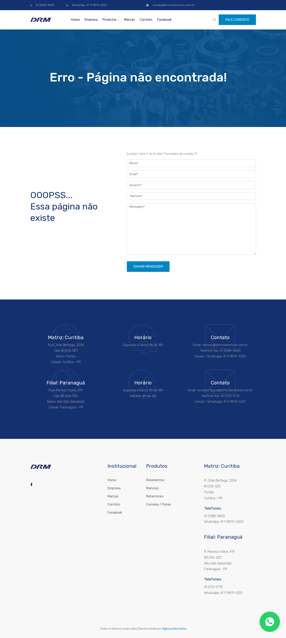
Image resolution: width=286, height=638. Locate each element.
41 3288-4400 (42, 5)
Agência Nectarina (174, 628)
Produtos (110, 20)
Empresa (91, 20)
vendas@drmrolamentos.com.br (170, 5)
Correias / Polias (158, 504)
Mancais (152, 488)
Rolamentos (155, 480)
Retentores (154, 496)
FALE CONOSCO (237, 20)
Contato (146, 20)
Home (75, 20)
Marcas (129, 20)
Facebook (164, 20)
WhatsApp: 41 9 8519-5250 (86, 5)
